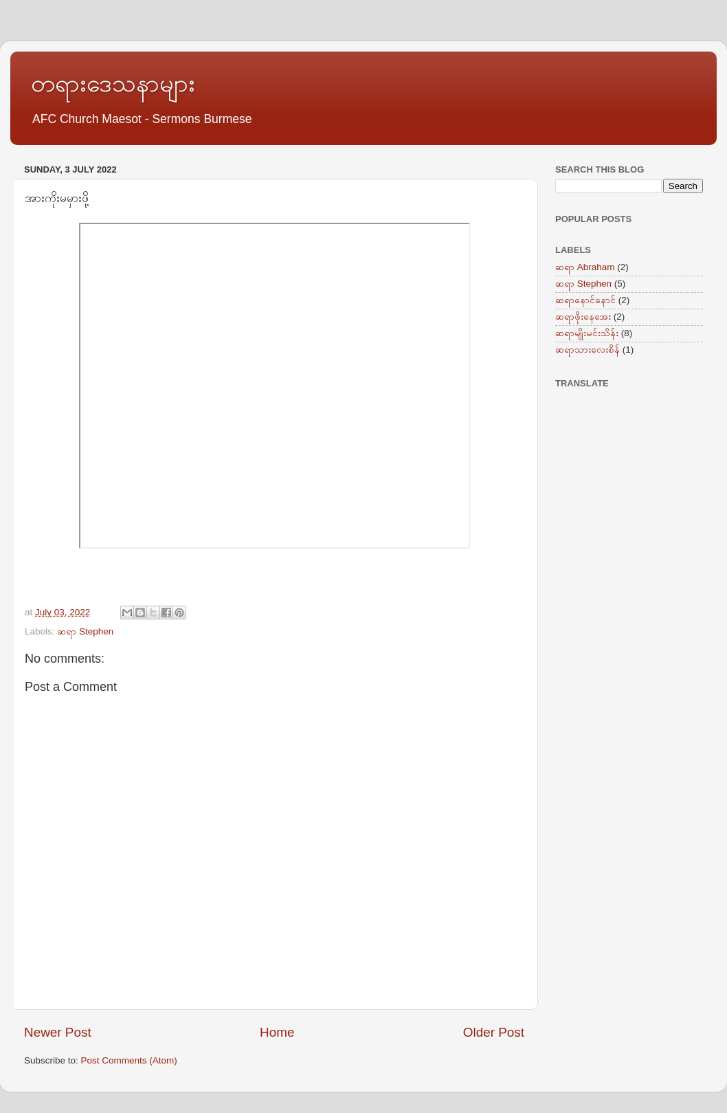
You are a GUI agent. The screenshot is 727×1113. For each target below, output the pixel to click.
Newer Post (57, 1032)
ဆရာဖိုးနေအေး (583, 316)
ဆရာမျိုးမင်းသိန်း (586, 333)
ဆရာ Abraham (585, 267)
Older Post (493, 1032)
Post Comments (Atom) (129, 1060)
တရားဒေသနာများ (113, 83)
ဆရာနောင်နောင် (585, 300)
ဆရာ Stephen (85, 631)
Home (277, 1032)
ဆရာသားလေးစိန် (587, 349)
